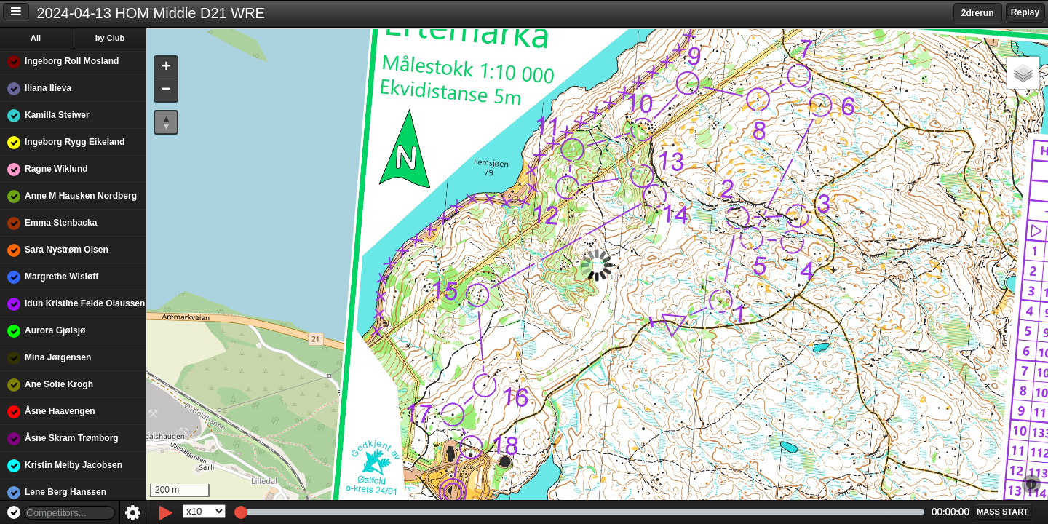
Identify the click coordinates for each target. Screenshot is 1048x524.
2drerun (977, 13)
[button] (166, 68)
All (36, 37)
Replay (1025, 12)
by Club (109, 37)
